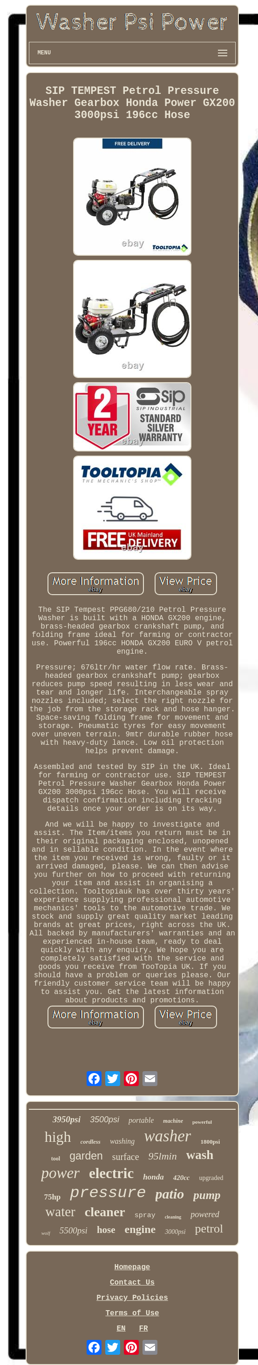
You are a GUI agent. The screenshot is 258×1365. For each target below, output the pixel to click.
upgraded (211, 1177)
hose (106, 1229)
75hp (52, 1197)
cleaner (105, 1212)
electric (111, 1173)
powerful (202, 1122)
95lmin (163, 1156)
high (58, 1136)
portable (141, 1120)
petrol (209, 1228)
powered (204, 1214)
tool (55, 1158)
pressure (108, 1193)
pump (206, 1195)
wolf (45, 1233)
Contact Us (132, 1283)
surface (125, 1157)
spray (145, 1215)
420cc (181, 1177)
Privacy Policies (132, 1298)
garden (86, 1156)
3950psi (67, 1119)
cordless (91, 1141)
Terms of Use (132, 1313)
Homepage (132, 1267)
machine (173, 1121)
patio (170, 1193)
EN (120, 1329)
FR (143, 1329)
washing (122, 1141)
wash (200, 1155)
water (60, 1211)
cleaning (173, 1216)
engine (140, 1229)
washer (167, 1136)
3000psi (175, 1231)
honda (153, 1177)
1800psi (210, 1141)
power (60, 1173)
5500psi (74, 1230)
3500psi (104, 1119)
